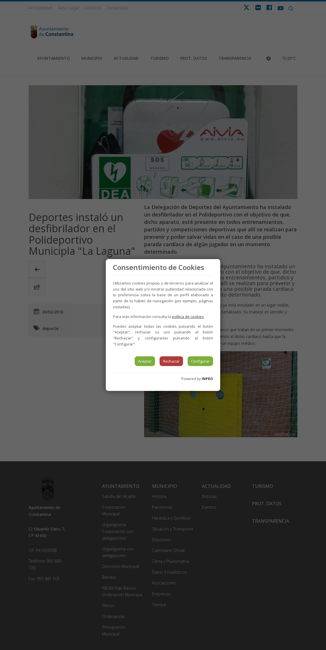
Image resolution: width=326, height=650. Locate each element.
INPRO (207, 378)
